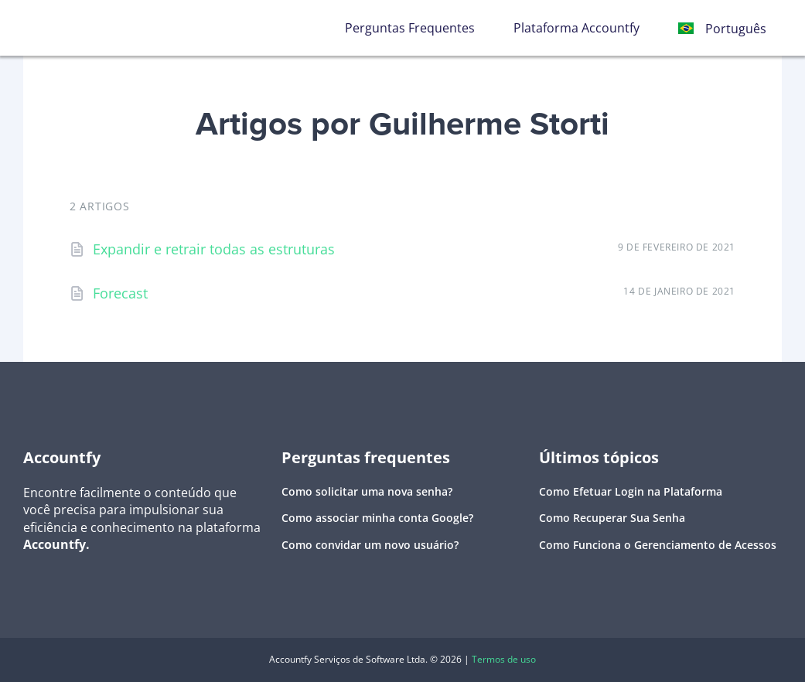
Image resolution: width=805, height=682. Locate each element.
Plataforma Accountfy (576, 27)
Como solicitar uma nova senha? (366, 491)
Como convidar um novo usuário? (370, 544)
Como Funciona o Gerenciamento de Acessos (657, 544)
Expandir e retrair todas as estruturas (214, 249)
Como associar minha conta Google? (377, 517)
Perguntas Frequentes (410, 27)
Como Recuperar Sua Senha (612, 517)
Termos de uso (504, 659)
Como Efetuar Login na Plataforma (630, 491)
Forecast (120, 293)
